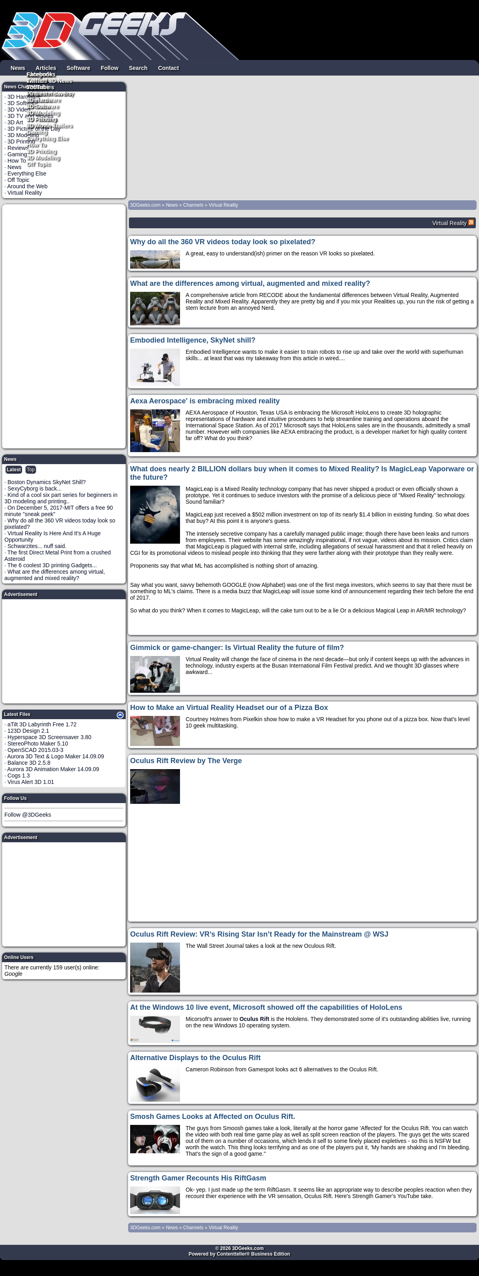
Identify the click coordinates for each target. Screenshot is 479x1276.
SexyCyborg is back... (34, 488)
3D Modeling (43, 157)
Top (30, 470)
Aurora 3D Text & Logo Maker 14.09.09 (55, 756)
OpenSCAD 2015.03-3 (35, 750)
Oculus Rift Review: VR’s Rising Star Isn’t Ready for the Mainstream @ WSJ (259, 934)
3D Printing (42, 151)
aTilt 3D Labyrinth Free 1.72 (42, 724)
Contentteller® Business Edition (253, 1254)
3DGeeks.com (146, 205)
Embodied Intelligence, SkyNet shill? (192, 340)
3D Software (43, 106)
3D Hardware (44, 99)
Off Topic (39, 163)
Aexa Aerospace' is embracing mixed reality (205, 401)
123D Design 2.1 (28, 731)
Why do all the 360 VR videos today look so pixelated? (222, 242)
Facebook (40, 74)
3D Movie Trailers (50, 125)
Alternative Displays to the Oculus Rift (195, 1058)
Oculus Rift (254, 1019)
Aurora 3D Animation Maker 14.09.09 (53, 769)
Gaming (37, 131)
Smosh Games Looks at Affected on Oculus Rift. (212, 1116)
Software (78, 67)
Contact (168, 67)
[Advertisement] (64, 326)
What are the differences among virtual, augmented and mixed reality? (54, 574)
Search (138, 67)
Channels (193, 205)
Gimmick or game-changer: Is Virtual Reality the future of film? (237, 648)
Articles (46, 67)
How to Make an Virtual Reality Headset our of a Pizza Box (229, 708)
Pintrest (37, 93)
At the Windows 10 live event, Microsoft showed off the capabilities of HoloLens (266, 1007)
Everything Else (48, 138)
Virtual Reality (25, 192)
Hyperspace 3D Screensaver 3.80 (49, 737)
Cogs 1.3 (19, 775)
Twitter (36, 80)
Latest (14, 470)
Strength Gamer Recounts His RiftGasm (198, 1178)
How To (37, 144)
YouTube (38, 87)
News (18, 67)
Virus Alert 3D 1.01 (31, 782)
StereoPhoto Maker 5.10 (38, 743)
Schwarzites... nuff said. (37, 546)
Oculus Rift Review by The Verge (186, 761)
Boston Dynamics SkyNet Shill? (47, 482)
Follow (109, 67)
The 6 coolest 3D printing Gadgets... (52, 565)
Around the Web (27, 186)
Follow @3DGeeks (27, 814)
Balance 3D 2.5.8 (29, 763)
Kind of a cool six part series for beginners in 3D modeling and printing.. (60, 498)
